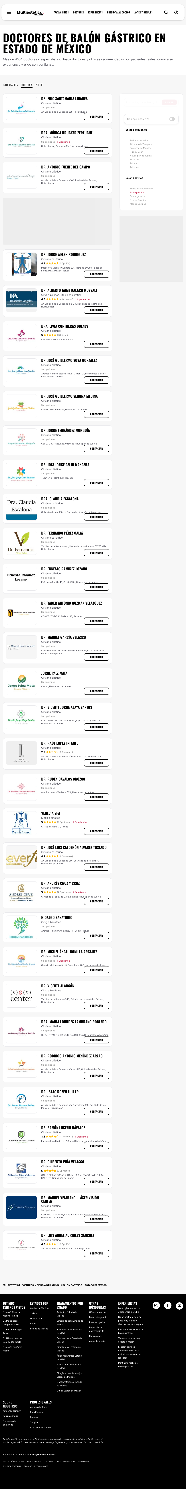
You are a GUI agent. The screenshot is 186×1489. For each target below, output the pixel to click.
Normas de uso (34, 1461)
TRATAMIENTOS (61, 12)
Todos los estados (139, 140)
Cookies (49, 1461)
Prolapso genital (97, 1322)
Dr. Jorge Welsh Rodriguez (63, 254)
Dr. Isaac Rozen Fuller (60, 1091)
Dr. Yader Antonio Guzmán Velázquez (71, 603)
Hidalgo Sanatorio (56, 917)
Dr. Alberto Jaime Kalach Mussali (69, 290)
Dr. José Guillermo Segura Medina (69, 396)
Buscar (169, 102)
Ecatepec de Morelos (140, 148)
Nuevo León (36, 1318)
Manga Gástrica (138, 203)
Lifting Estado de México (69, 1390)
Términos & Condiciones (36, 1466)
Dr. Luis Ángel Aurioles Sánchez (67, 1235)
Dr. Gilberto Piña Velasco (62, 1161)
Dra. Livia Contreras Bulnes (64, 326)
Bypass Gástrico (138, 200)
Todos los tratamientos (141, 188)
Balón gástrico (137, 192)
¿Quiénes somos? (12, 1410)
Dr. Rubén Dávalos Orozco (63, 779)
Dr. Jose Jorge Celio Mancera (65, 464)
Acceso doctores (38, 1407)
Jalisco (33, 1313)
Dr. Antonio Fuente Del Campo (65, 167)
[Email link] (179, 1306)
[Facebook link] (167, 1306)
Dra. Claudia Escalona (60, 498)
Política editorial (12, 1466)
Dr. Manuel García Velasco (63, 637)
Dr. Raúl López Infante (59, 743)
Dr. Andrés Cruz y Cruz (60, 883)
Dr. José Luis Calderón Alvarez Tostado (74, 847)
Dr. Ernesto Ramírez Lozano (64, 568)
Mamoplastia (95, 1336)
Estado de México (39, 1328)
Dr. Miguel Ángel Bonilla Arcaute (69, 951)
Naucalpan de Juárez (140, 155)
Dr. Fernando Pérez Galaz (62, 533)
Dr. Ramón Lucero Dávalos (63, 1127)
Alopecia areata (97, 1341)
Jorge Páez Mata (54, 673)
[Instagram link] (156, 1306)
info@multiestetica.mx (43, 1454)
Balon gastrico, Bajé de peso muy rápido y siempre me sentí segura (130, 1321)
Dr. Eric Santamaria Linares (64, 98)
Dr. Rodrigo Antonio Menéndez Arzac (71, 1056)
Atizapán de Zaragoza (141, 144)
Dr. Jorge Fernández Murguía (65, 430)
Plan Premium (37, 1412)
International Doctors (40, 1427)
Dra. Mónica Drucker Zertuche (66, 132)
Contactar (96, 116)
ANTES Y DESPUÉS (143, 12)
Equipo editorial (11, 1416)
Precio (39, 85)
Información (10, 85)
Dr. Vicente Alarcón (57, 985)
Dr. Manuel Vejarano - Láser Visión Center (70, 1199)
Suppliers (35, 1422)
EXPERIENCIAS (95, 12)
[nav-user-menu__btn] (176, 12)
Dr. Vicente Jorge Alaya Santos (66, 707)
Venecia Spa (50, 813)
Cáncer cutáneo (97, 1312)
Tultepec (134, 167)
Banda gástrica (137, 196)
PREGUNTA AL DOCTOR (118, 12)
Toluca (133, 163)
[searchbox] (144, 102)
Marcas (34, 1417)
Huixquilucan (136, 151)
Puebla (33, 1323)
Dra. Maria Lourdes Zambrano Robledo (74, 1021)
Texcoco (134, 159)
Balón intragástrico (98, 1317)
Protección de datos (13, 1461)
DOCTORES (78, 12)
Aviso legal (84, 1461)
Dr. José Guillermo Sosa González (69, 360)
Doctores (27, 85)
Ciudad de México (39, 1308)
